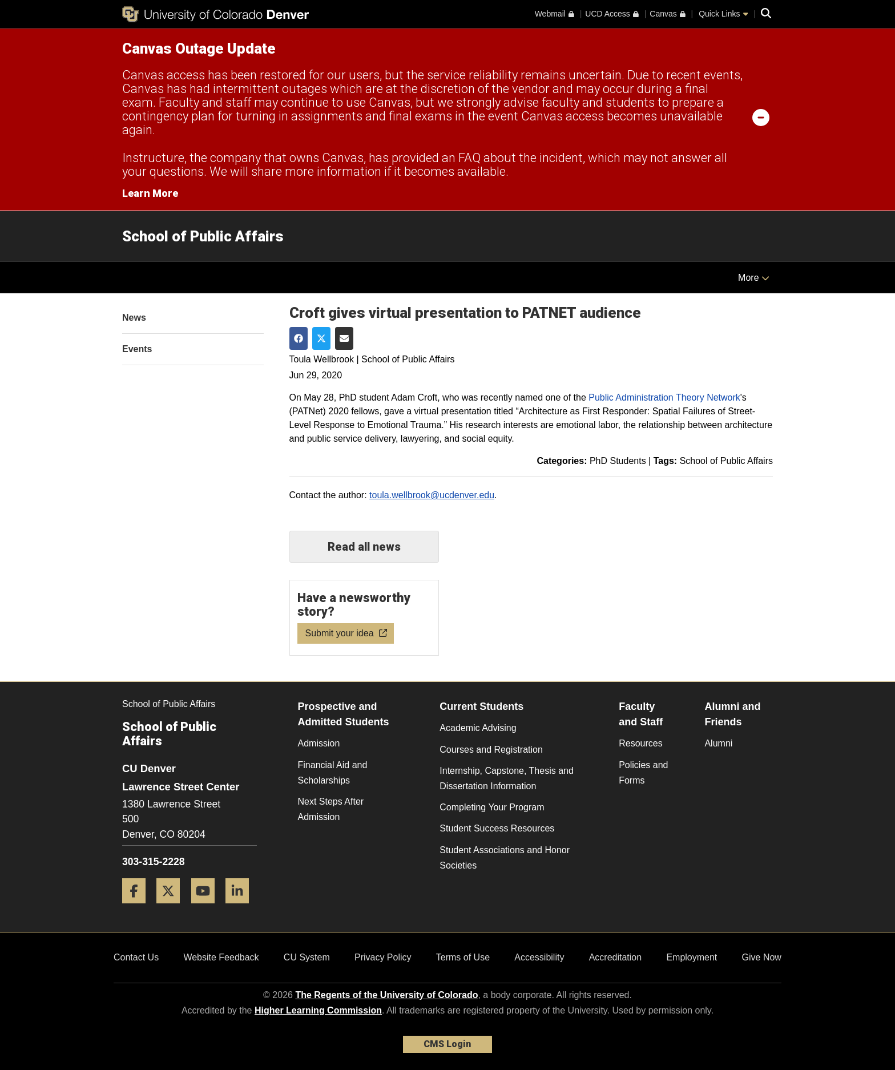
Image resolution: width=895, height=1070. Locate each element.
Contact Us (136, 957)
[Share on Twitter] (321, 338)
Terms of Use (463, 957)
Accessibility (539, 957)
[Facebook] (138, 907)
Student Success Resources (497, 828)
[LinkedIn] (241, 907)
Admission (319, 743)
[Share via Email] (344, 338)
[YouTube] (207, 907)
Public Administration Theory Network (664, 397)
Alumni (718, 743)
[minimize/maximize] (761, 117)
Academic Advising (478, 728)
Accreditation (615, 957)
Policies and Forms (643, 772)
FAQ (469, 158)
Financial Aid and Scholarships (333, 772)
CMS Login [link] (447, 1044)
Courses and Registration (491, 749)
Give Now (761, 957)
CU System (307, 957)
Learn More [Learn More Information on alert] (150, 193)
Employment (691, 957)
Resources (640, 743)
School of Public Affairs (203, 236)
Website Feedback (221, 957)
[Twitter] (172, 907)
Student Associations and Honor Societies (505, 857)
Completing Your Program (492, 807)
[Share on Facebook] (298, 338)
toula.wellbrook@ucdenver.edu (431, 495)
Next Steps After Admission (331, 809)
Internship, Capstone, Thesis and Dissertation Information (507, 778)
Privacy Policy (383, 957)
